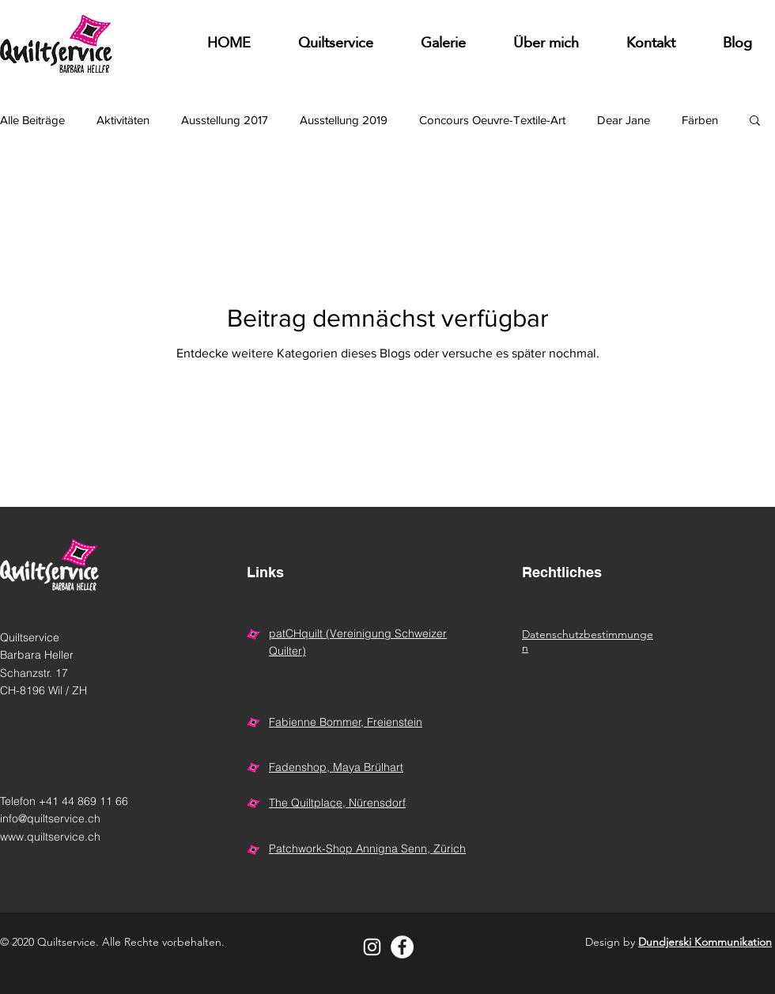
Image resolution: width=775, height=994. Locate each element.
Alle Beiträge (32, 120)
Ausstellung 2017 (224, 120)
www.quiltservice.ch (50, 837)
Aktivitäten (122, 120)
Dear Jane (623, 120)
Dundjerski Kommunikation (705, 942)
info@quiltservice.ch (50, 818)
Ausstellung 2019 (344, 120)
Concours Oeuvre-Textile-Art (492, 120)
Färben (700, 120)
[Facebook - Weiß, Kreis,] (402, 946)
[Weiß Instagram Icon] (372, 946)
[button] (443, 44)
